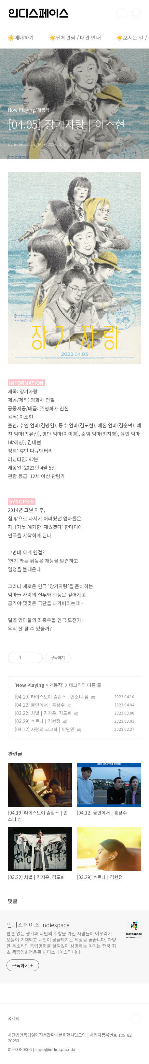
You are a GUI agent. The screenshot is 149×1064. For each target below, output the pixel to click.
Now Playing (30, 685)
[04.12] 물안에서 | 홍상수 (40, 705)
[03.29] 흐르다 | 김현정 (38, 721)
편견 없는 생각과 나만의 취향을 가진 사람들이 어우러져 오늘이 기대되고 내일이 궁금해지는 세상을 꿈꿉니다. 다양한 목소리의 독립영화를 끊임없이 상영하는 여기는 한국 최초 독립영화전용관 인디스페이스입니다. (61, 942)
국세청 (14, 1018)
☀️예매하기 (21, 37)
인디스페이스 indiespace (38, 925)
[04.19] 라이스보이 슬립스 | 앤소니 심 (51, 696)
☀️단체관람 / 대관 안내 (75, 37)
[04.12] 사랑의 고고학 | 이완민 (44, 729)
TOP (136, 1019)
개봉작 (55, 685)
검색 (122, 13)
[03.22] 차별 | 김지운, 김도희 (43, 713)
